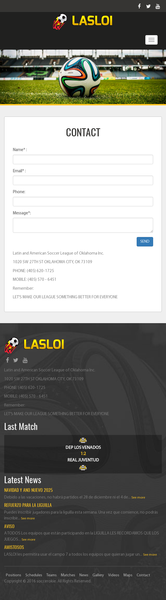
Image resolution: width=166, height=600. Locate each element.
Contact (143, 575)
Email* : (19, 171)
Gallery (98, 575)
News (83, 575)
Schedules (33, 575)
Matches (68, 575)
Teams (51, 575)
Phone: (19, 192)
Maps (128, 575)
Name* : (20, 150)
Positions (13, 575)
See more (138, 497)
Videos (113, 575)
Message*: (22, 213)
